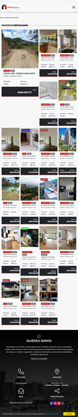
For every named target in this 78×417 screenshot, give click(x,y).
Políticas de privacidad (39, 359)
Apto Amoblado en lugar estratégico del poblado (67, 156)
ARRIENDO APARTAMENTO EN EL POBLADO (48, 257)
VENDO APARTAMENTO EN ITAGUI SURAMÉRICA (10, 156)
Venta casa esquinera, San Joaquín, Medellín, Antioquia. (10, 306)
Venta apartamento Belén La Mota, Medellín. (48, 107)
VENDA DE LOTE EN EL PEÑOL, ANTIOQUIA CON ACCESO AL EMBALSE (10, 205)
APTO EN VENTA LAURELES (67, 205)
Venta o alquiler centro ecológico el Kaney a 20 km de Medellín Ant (29, 257)
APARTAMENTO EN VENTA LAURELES (67, 254)
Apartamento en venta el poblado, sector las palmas (29, 306)
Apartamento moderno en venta (48, 156)
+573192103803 (21, 383)
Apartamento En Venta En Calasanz (67, 58)
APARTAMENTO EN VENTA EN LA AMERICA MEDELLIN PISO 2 (48, 306)
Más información (52, 414)
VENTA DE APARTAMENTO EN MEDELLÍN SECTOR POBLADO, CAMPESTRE (48, 58)
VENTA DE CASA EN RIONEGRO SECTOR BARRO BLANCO (10, 254)
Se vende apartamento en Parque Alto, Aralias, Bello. (48, 205)
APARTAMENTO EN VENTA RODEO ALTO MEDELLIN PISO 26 (29, 205)
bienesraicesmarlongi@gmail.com (21, 402)
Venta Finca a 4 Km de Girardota (67, 107)
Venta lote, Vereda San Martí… (20, 73)
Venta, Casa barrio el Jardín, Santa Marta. (29, 156)
